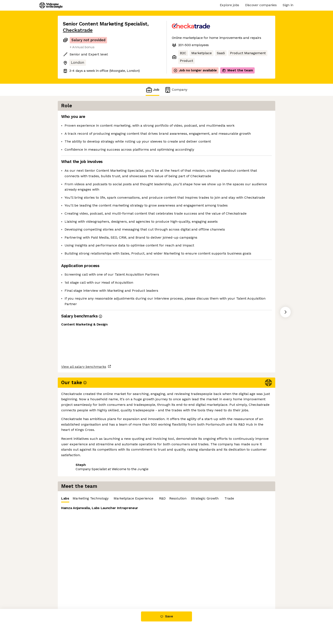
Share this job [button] (74, 475)
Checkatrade (78, 30)
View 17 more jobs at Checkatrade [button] (120, 475)
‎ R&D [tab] (275, 118)
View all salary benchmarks (83, 459)
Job (152, 89)
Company (175, 89)
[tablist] (226, 118)
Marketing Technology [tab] (204, 118)
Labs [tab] (179, 119)
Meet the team (237, 70)
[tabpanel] (226, 157)
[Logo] (51, 5)
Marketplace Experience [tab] (247, 118)
